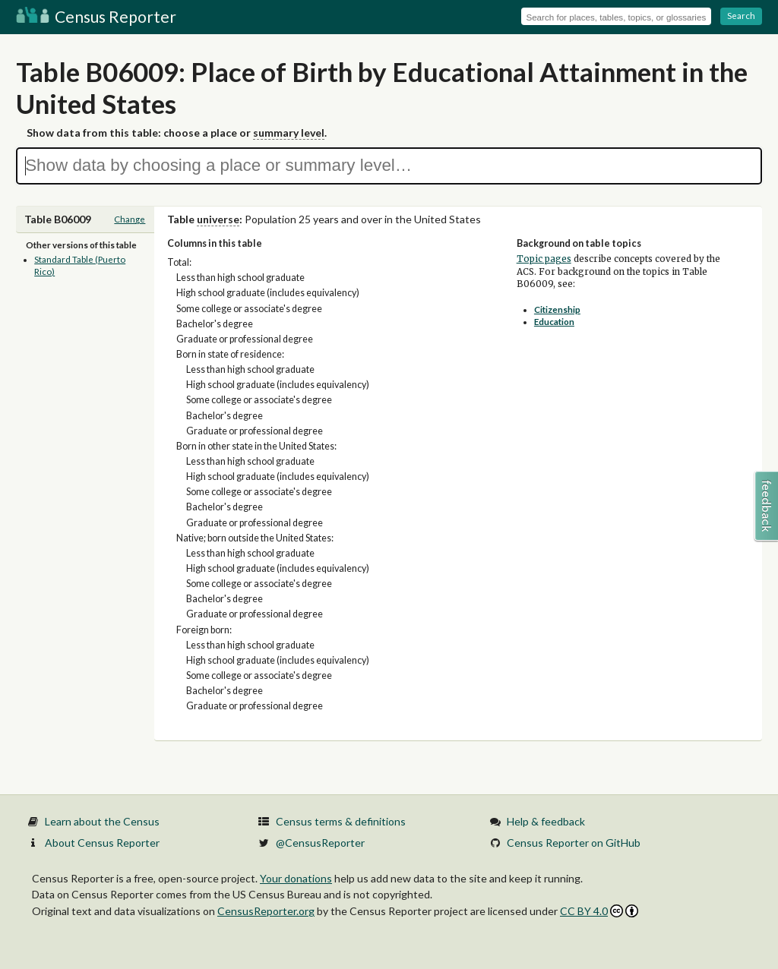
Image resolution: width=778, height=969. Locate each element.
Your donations (296, 878)
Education (554, 322)
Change (129, 219)
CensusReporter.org (266, 910)
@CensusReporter (320, 842)
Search (741, 16)
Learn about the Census (102, 821)
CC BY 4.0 (599, 910)
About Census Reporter (102, 842)
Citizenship (557, 309)
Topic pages (544, 259)
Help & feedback (546, 821)
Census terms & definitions (341, 821)
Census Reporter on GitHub (573, 842)
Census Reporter (96, 16)
